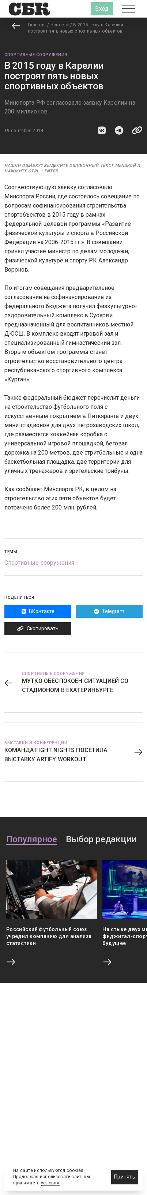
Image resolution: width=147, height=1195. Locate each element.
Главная (37, 24)
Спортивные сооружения (35, 54)
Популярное (31, 839)
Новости (59, 24)
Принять (124, 1177)
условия (50, 1182)
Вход (102, 8)
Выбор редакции (101, 839)
